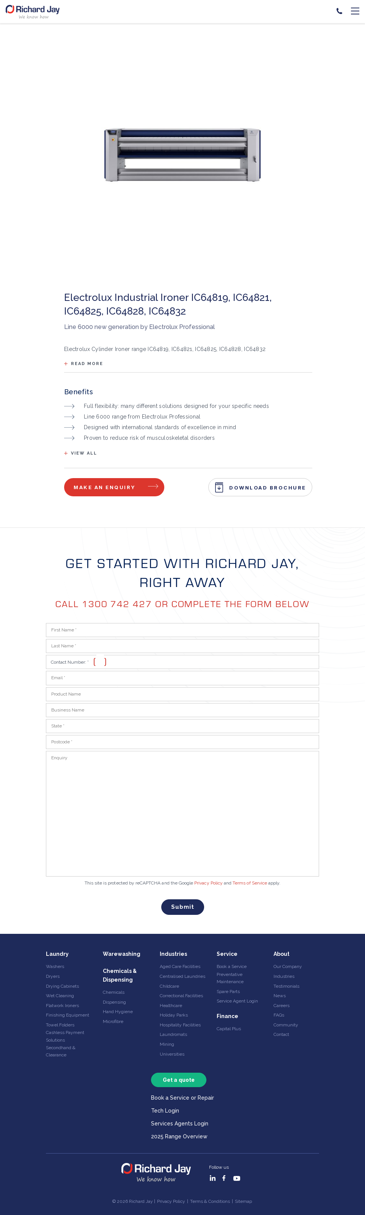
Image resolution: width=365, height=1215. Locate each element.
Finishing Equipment (67, 1015)
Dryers (53, 976)
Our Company (288, 966)
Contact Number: (70, 662)
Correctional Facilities (181, 995)
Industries (173, 954)
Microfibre (113, 1021)
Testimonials (286, 986)
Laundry (57, 954)
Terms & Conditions (210, 1201)
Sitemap (243, 1201)
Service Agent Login (237, 1001)
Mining (167, 1044)
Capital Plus (229, 1028)
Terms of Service (250, 883)
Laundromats (173, 1034)
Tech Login (165, 1111)
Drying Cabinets (62, 986)
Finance (227, 1016)
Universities (172, 1054)
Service (227, 954)
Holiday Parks (174, 1015)
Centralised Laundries (182, 976)
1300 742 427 (117, 603)
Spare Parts (228, 991)
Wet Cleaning (60, 995)
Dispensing (114, 1002)
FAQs (279, 1015)
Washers (55, 966)
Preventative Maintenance (230, 978)
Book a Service (232, 966)
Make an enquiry (105, 487)
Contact (281, 1034)
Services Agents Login (179, 1124)
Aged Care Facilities (180, 966)
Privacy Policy (208, 883)
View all (84, 453)
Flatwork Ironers (62, 1005)
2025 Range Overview (179, 1136)
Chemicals (113, 992)
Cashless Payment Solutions (65, 1036)
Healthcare (171, 1005)
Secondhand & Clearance (61, 1051)
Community (286, 1025)
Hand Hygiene (118, 1011)
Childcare (169, 986)
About (281, 954)
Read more (87, 363)
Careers (281, 1005)
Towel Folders (60, 1025)
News (280, 995)
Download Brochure (267, 488)
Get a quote (179, 1080)
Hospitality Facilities (180, 1025)
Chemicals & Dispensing (120, 975)
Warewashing (121, 954)
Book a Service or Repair (182, 1098)
